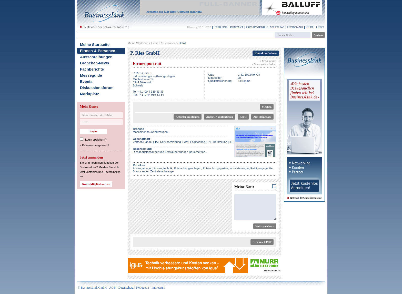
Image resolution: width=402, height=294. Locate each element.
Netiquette (142, 287)
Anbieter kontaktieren (219, 116)
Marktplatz (89, 94)
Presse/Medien (257, 27)
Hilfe (310, 27)
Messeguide (91, 75)
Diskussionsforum (97, 87)
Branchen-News (94, 63)
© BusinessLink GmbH (92, 287)
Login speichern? (96, 139)
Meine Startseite (94, 44)
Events (86, 81)
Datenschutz (125, 287)
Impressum (158, 287)
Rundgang (295, 27)
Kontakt (236, 27)
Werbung (277, 27)
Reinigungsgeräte (261, 168)
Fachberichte (92, 69)
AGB (112, 287)
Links (320, 27)
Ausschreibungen (96, 57)
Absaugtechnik (163, 168)
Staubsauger (141, 171)
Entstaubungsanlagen (187, 168)
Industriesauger (239, 168)
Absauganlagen (142, 168)
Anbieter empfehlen (187, 116)
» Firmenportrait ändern (264, 64)
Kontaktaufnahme (266, 53)
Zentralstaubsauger (162, 171)
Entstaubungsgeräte (215, 168)
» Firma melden (268, 61)
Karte (243, 116)
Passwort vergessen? (95, 145)
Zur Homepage (262, 116)
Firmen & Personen (97, 50)
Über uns (220, 27)
